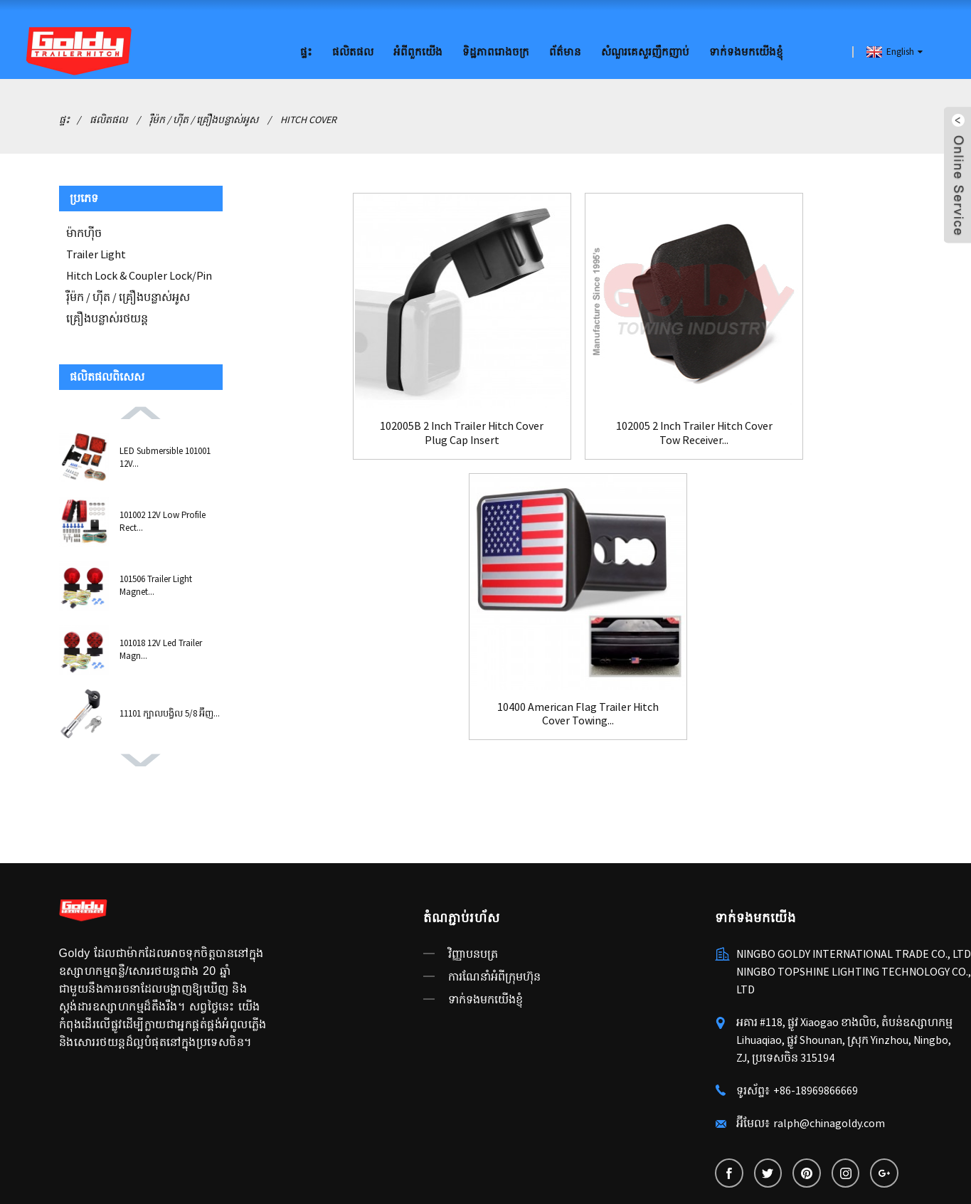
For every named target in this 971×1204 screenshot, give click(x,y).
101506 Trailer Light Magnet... (156, 584)
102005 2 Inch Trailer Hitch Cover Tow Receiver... (578, 427)
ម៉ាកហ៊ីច (84, 232)
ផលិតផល (352, 51)
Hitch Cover (308, 118)
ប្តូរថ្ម (392, 1170)
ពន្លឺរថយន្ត (309, 1170)
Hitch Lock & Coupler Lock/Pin (139, 275)
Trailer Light (96, 253)
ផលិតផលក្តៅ (278, 1153)
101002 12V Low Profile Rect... (163, 520)
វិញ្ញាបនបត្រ (473, 896)
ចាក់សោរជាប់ (163, 1170)
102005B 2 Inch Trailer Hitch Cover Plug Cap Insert (350, 427)
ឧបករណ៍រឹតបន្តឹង (94, 1170)
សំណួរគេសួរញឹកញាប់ (645, 51)
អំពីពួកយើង (417, 51)
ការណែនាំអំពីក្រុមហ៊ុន (494, 919)
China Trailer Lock (240, 1170)
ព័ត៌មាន (565, 51)
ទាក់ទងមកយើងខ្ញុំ (746, 51)
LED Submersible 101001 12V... (165, 456)
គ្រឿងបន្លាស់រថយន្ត (107, 317)
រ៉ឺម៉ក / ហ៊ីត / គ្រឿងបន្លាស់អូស (203, 118)
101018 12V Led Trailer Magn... (161, 648)
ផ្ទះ (306, 51)
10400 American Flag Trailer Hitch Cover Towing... (805, 427)
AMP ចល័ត (405, 1153)
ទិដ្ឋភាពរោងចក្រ (495, 51)
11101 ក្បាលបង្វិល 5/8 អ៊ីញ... (170, 713)
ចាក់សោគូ (357, 1170)
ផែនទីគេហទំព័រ (344, 1153)
